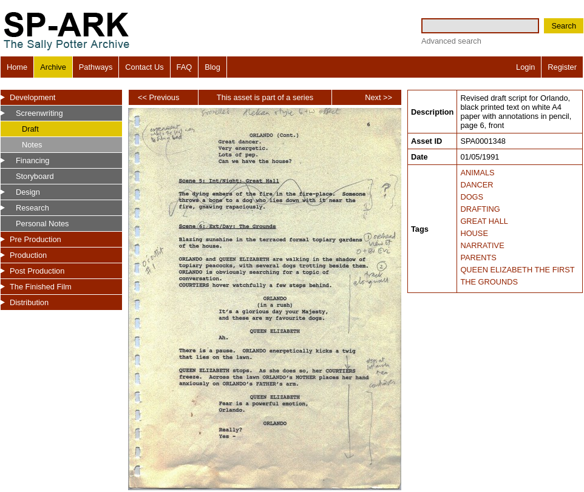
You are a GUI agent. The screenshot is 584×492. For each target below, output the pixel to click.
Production (28, 255)
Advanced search (451, 40)
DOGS (471, 196)
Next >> (378, 97)
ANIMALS (477, 172)
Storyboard (35, 176)
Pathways (95, 67)
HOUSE (474, 233)
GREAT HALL (484, 221)
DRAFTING (480, 209)
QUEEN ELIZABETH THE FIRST (517, 269)
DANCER (476, 184)
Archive (53, 67)
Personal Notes (42, 223)
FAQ (184, 67)
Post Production (37, 270)
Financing (33, 160)
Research (32, 207)
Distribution (29, 302)
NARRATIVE (482, 245)
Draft (30, 128)
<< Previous (158, 97)
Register (562, 67)
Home (17, 67)
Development (32, 97)
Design (28, 192)
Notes (32, 144)
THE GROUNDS (489, 281)
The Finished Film (41, 286)
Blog (212, 67)
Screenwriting (39, 113)
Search (563, 25)
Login (525, 67)
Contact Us (144, 67)
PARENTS (478, 257)
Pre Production (35, 239)
